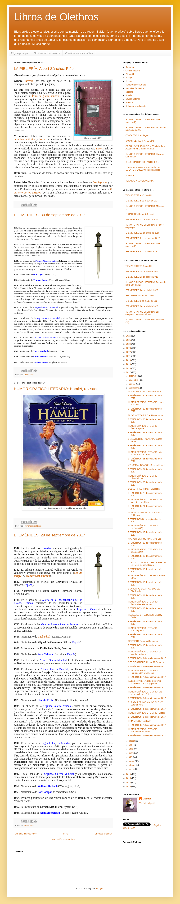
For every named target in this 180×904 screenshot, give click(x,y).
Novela (29, 80)
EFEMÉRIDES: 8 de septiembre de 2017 (147, 666)
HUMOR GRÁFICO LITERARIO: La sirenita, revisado (144, 653)
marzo (132, 761)
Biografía (129, 67)
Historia (129, 81)
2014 (128, 782)
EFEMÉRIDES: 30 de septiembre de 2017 (49, 215)
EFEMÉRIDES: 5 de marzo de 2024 (142, 201)
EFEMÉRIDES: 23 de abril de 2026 (141, 277)
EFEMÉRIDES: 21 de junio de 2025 (141, 219)
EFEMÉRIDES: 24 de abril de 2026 (141, 290)
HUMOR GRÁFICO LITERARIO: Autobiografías (143, 629)
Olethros (147, 799)
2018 (128, 368)
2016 (128, 774)
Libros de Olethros (56, 17)
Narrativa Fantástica (134, 88)
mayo (131, 753)
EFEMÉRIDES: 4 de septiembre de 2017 (147, 709)
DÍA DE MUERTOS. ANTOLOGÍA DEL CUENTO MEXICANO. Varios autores (143, 168)
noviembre (134, 380)
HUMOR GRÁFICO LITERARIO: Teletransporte (143, 427)
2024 (128, 344)
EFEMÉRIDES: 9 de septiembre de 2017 (147, 658)
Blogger (99, 888)
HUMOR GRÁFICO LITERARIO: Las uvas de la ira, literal (145, 500)
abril (131, 757)
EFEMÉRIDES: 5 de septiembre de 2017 (147, 698)
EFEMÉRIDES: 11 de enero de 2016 (142, 233)
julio (131, 745)
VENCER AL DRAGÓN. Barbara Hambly (146, 465)
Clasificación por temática (79, 53)
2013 (128, 786)
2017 (128, 372)
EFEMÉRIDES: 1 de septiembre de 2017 (147, 735)
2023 (128, 348)
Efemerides (29, 375)
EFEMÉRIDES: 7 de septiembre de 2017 (147, 677)
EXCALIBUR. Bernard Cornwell (139, 214)
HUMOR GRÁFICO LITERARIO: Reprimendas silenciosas (143, 671)
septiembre (134, 388)
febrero (132, 765)
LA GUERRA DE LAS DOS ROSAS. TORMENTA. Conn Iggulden (144, 682)
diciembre (133, 376)
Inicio (65, 834)
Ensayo (128, 77)
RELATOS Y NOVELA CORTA (139, 181)
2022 (128, 352)
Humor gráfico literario (33, 526)
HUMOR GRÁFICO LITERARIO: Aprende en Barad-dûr (143, 730)
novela (100, 148)
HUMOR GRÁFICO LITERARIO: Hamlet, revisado (56, 389)
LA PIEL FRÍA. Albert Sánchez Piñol (44, 68)
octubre (132, 384)
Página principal (19, 53)
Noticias (129, 92)
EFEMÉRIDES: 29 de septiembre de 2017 (49, 535)
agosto (132, 741)
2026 (128, 336)
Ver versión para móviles (63, 839)
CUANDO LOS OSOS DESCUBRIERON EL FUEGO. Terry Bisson (147, 563)
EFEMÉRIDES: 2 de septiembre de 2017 (147, 725)
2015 (128, 778)
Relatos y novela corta (135, 106)
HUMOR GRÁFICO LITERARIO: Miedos (146, 713)
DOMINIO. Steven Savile (139, 721)
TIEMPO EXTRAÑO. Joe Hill (138, 195)
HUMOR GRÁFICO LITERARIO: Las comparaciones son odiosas (142, 313)
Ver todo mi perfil (147, 803)
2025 (128, 340)
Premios (129, 102)
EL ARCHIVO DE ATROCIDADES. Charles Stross (144, 590)
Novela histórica (132, 99)
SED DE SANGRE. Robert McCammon (146, 662)
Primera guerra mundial (46, 95)
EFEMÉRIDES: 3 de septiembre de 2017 (147, 717)
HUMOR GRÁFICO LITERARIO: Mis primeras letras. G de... (145, 693)
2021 (128, 356)
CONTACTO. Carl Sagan (136, 135)
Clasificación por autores (47, 53)
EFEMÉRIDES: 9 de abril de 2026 (141, 251)
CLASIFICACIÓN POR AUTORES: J (142, 162)
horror (42, 139)
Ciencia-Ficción (132, 71)
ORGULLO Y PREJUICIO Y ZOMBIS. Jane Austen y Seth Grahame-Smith (145, 147)
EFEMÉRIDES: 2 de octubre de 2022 (142, 238)
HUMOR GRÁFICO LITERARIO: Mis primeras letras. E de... (145, 453)
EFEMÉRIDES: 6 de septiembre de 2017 (147, 687)
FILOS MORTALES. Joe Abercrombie (145, 415)
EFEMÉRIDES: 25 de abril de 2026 (141, 271)
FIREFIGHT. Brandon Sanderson (143, 641)
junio (131, 749)
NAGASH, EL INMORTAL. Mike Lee (144, 539)
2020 (128, 360)
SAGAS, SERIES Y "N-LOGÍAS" (140, 141)
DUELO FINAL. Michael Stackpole (144, 489)
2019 (128, 364)
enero (131, 769)
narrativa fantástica (24, 139)
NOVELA (129, 175)
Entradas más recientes (26, 834)
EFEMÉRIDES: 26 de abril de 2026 (141, 306)
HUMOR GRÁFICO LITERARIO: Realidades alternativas (143, 603)
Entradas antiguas (103, 834)
